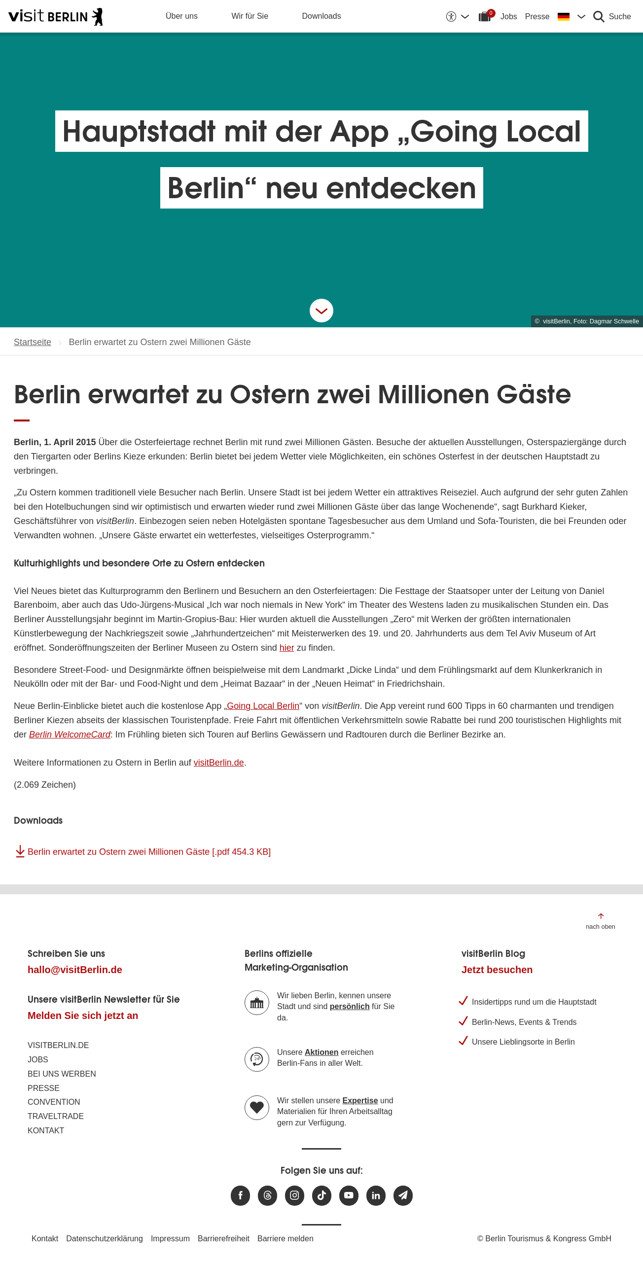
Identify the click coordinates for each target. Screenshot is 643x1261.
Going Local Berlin (263, 706)
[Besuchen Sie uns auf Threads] (267, 1196)
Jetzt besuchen (497, 969)
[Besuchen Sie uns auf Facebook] (240, 1196)
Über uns (182, 16)
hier (287, 648)
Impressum (170, 1238)
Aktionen (321, 1052)
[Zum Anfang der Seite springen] (600, 920)
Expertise (360, 1100)
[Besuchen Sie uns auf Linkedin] (376, 1196)
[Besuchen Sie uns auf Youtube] (348, 1196)
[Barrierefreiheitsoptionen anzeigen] (457, 16)
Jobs (508, 16)
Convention (54, 1102)
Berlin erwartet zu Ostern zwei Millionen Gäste (149, 852)
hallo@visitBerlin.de (75, 969)
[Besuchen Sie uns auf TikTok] (321, 1196)
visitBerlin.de (219, 763)
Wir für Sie (249, 16)
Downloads (321, 16)
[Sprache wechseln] (571, 16)
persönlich (350, 1006)
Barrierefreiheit (224, 1238)
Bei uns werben (62, 1074)
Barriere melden (285, 1238)
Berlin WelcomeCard (69, 734)
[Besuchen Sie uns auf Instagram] (294, 1196)
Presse (537, 16)
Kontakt (46, 1130)
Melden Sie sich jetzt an (83, 1015)
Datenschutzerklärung (104, 1238)
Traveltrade (56, 1116)
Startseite (32, 342)
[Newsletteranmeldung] (403, 1196)
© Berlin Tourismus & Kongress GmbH (544, 1238)
